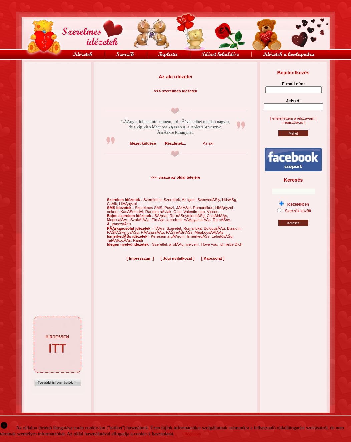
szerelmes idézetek (179, 91)
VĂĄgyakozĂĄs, (198, 220)
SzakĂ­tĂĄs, (141, 220)
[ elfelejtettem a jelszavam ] (293, 118)
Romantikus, (204, 208)
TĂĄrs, (160, 228)
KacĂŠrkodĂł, (133, 212)
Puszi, (170, 208)
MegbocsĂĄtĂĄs (209, 232)
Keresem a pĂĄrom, (169, 236)
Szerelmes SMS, (149, 208)
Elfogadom (192, 434)
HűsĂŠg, (229, 200)
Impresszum (140, 258)
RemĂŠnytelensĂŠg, (188, 216)
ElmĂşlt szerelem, (168, 220)
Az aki (208, 143)
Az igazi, (189, 200)
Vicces (212, 212)
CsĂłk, (113, 204)
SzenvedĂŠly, (209, 200)
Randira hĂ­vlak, (159, 212)
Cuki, (178, 212)
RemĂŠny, (222, 220)
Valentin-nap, (195, 212)
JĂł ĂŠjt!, (184, 208)
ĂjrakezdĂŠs (119, 224)
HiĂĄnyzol (128, 204)
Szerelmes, (153, 200)
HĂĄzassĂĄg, (153, 232)
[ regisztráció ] (293, 122)
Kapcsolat (213, 258)
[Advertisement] (57, 77)
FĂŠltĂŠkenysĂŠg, (124, 232)
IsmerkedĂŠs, (199, 236)
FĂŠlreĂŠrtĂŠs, (180, 232)
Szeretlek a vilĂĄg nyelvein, (176, 244)
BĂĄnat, (161, 216)
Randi (138, 240)
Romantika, (193, 228)
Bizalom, (234, 228)
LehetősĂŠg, (223, 236)
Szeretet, (175, 228)
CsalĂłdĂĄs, (217, 216)
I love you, (210, 244)
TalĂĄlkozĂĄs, (120, 240)
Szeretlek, (173, 200)
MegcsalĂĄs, (118, 220)
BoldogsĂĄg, (215, 228)
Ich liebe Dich (230, 244)
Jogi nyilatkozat (177, 258)
